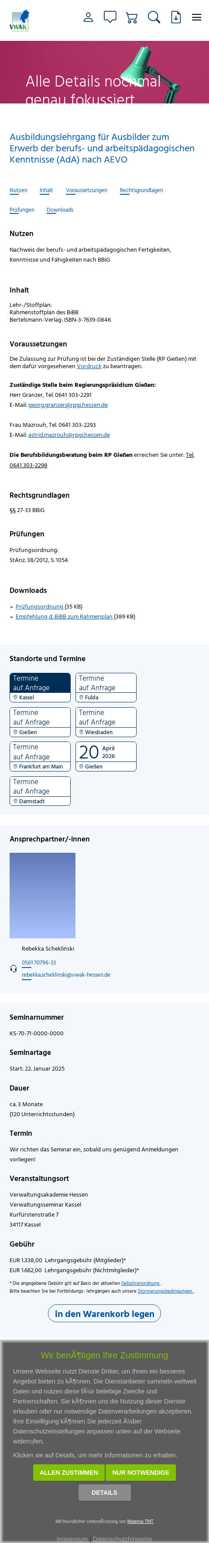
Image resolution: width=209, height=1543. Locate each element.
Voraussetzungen (86, 190)
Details (104, 1492)
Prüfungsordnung (40, 606)
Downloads (60, 209)
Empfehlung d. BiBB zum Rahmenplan (65, 616)
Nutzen (18, 190)
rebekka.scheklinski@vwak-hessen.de (66, 974)
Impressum (72, 1539)
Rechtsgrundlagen (141, 190)
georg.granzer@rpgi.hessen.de (68, 404)
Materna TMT (140, 1521)
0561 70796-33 (39, 962)
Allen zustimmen (69, 1472)
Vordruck (89, 365)
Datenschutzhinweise (122, 1539)
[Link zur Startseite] (22, 20)
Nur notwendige (140, 1472)
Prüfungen (22, 209)
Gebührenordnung (141, 1283)
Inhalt (46, 190)
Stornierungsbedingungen (166, 1290)
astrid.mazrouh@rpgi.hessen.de (69, 434)
